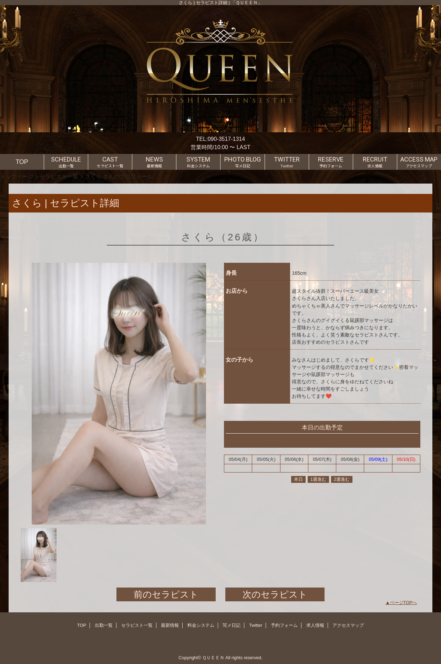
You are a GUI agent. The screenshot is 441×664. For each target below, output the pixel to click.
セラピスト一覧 (59, 176)
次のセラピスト (275, 594)
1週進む (318, 479)
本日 (298, 479)
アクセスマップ (348, 625)
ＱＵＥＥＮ (213, 657)
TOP (22, 161)
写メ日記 (231, 625)
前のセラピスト (166, 594)
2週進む (342, 479)
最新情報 (170, 625)
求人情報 (315, 625)
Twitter (255, 625)
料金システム (200, 625)
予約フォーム (284, 625)
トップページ (16, 176)
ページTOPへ (403, 602)
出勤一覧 (104, 625)
